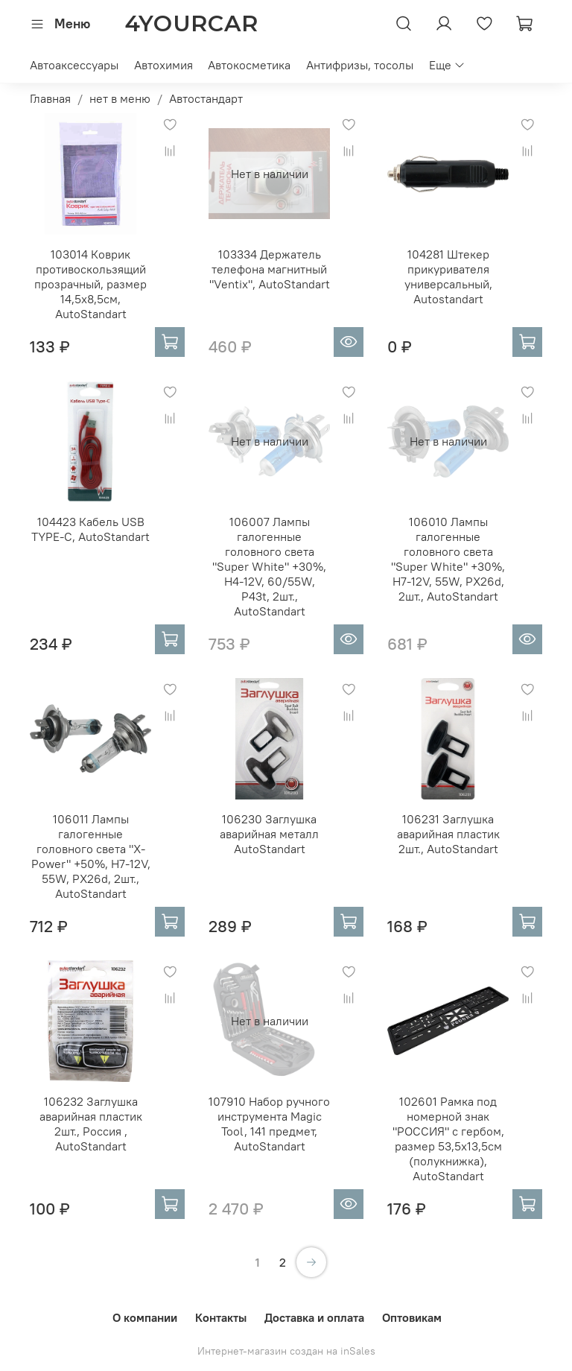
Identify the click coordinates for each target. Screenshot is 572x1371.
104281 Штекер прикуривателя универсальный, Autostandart (448, 276)
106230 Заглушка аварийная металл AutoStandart (269, 833)
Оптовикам (412, 1317)
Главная (50, 98)
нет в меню (119, 98)
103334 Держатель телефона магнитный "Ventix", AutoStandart (269, 269)
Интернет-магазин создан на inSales (286, 1351)
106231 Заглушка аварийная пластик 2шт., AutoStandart (448, 833)
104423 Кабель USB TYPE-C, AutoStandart (90, 529)
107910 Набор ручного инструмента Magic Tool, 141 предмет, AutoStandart (269, 1123)
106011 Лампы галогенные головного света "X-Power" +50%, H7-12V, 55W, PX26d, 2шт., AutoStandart (90, 856)
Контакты (221, 1317)
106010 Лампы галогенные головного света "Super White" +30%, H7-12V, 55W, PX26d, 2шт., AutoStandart (448, 559)
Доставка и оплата (314, 1317)
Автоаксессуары (74, 64)
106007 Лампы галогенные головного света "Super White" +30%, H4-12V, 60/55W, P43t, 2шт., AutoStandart (269, 566)
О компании (144, 1317)
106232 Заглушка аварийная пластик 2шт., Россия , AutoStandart (90, 1123)
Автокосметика (249, 64)
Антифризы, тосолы (359, 64)
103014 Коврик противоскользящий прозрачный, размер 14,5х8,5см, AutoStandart (90, 284)
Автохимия (163, 64)
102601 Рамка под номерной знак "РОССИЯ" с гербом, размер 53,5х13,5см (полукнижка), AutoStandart (448, 1138)
